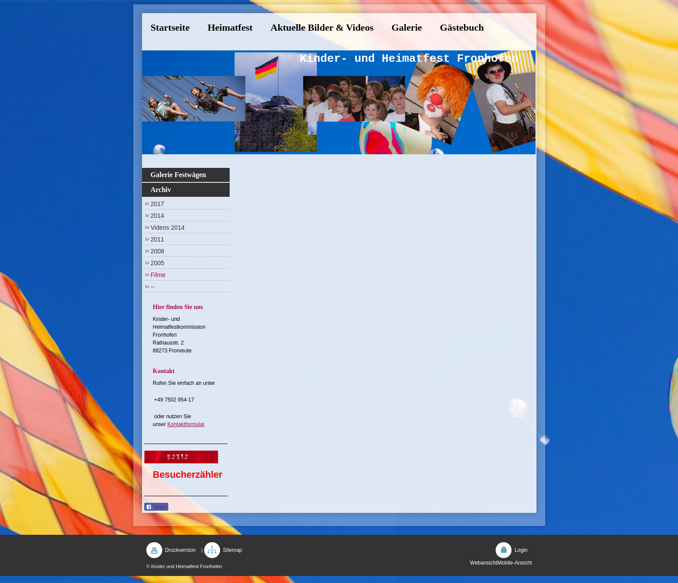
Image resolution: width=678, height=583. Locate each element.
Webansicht (483, 563)
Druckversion (180, 550)
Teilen (156, 507)
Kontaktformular (185, 424)
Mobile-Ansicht (514, 563)
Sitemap (232, 550)
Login (521, 550)
